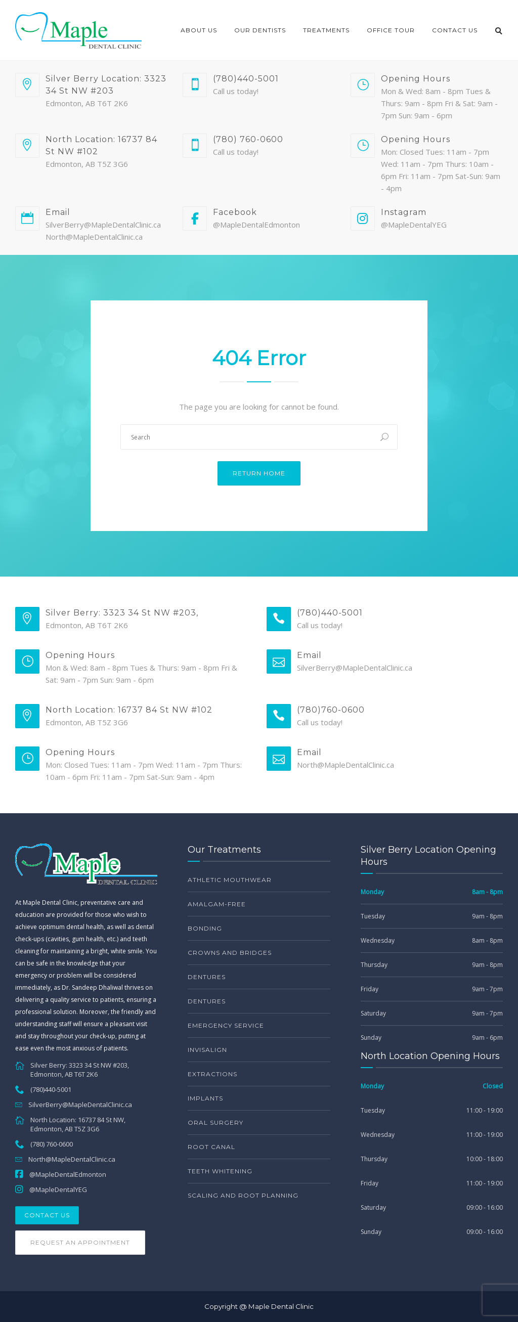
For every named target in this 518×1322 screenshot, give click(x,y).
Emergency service (226, 1025)
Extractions (212, 1074)
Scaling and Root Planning (243, 1195)
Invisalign (207, 1049)
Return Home (259, 473)
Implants (205, 1098)
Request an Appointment (80, 1242)
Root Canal (211, 1147)
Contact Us (455, 30)
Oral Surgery (215, 1122)
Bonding (205, 928)
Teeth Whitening (220, 1171)
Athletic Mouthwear (230, 880)
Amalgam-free (217, 904)
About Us (199, 30)
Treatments (326, 30)
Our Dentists (260, 30)
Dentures (207, 977)
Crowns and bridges (230, 952)
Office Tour (391, 30)
